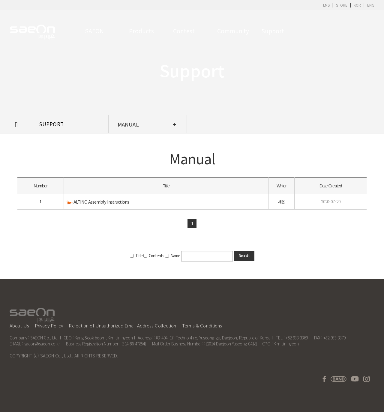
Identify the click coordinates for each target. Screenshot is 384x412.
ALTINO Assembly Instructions (101, 205)
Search (244, 260)
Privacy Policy (49, 325)
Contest (184, 31)
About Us (19, 325)
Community (231, 31)
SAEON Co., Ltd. (56, 355)
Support (272, 31)
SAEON (94, 31)
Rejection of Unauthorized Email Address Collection (122, 325)
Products (141, 31)
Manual (128, 124)
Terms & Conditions (202, 325)
